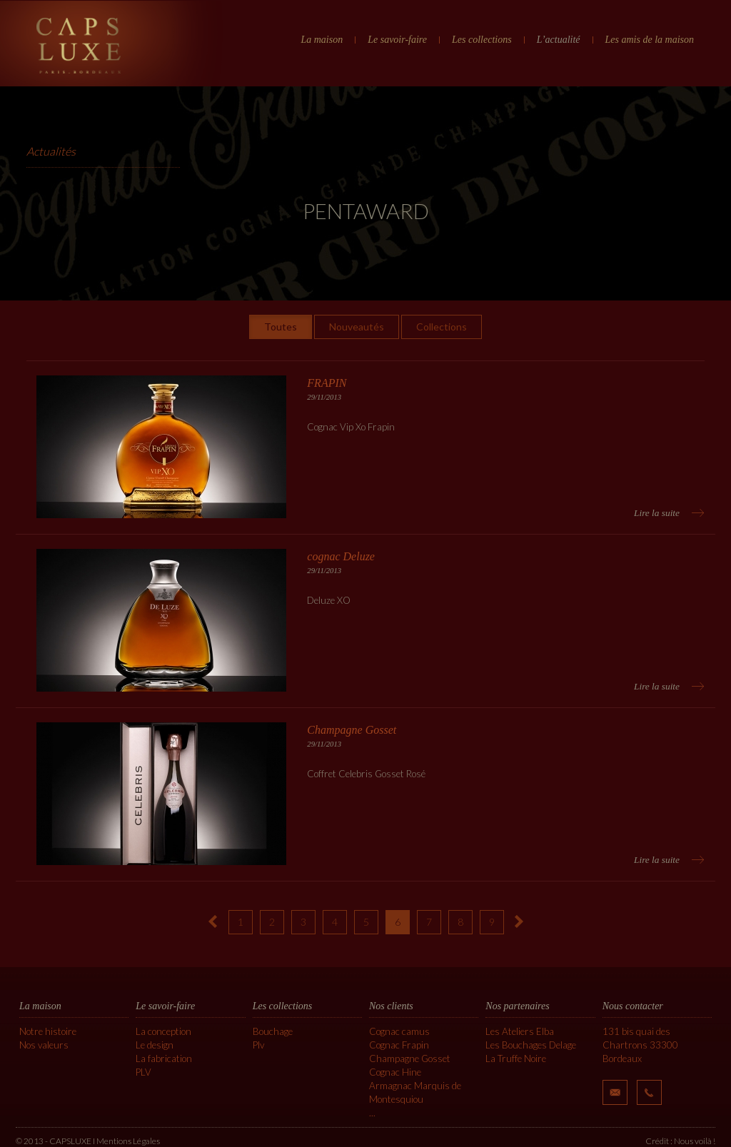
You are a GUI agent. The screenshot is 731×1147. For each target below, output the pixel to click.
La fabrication (164, 1058)
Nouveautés (356, 326)
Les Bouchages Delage (530, 1045)
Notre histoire (47, 1031)
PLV (143, 1072)
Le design (154, 1045)
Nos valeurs (44, 1045)
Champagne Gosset (409, 1058)
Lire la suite (657, 512)
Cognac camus (399, 1031)
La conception (163, 1031)
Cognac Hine (395, 1072)
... (372, 1112)
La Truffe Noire (515, 1058)
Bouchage (273, 1031)
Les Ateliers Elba (519, 1031)
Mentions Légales (128, 1141)
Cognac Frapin (399, 1045)
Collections (441, 326)
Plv (258, 1045)
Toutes (280, 326)
